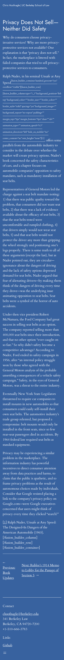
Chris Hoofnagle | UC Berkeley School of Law (26, 5)
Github (7, 645)
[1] (5, 522)
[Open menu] (5, 653)
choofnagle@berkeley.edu (21, 614)
